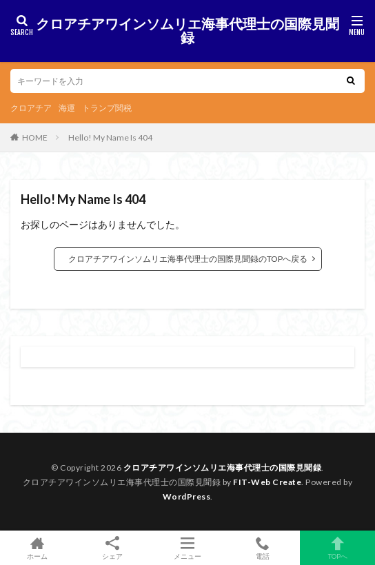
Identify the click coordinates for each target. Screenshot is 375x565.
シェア (112, 548)
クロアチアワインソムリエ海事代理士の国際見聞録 (187, 31)
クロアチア (31, 108)
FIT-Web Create (267, 482)
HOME (35, 137)
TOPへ (337, 547)
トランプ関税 (107, 108)
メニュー (187, 547)
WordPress (187, 496)
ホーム (37, 547)
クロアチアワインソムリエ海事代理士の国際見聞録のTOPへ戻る (187, 259)
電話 (262, 547)
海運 (67, 108)
